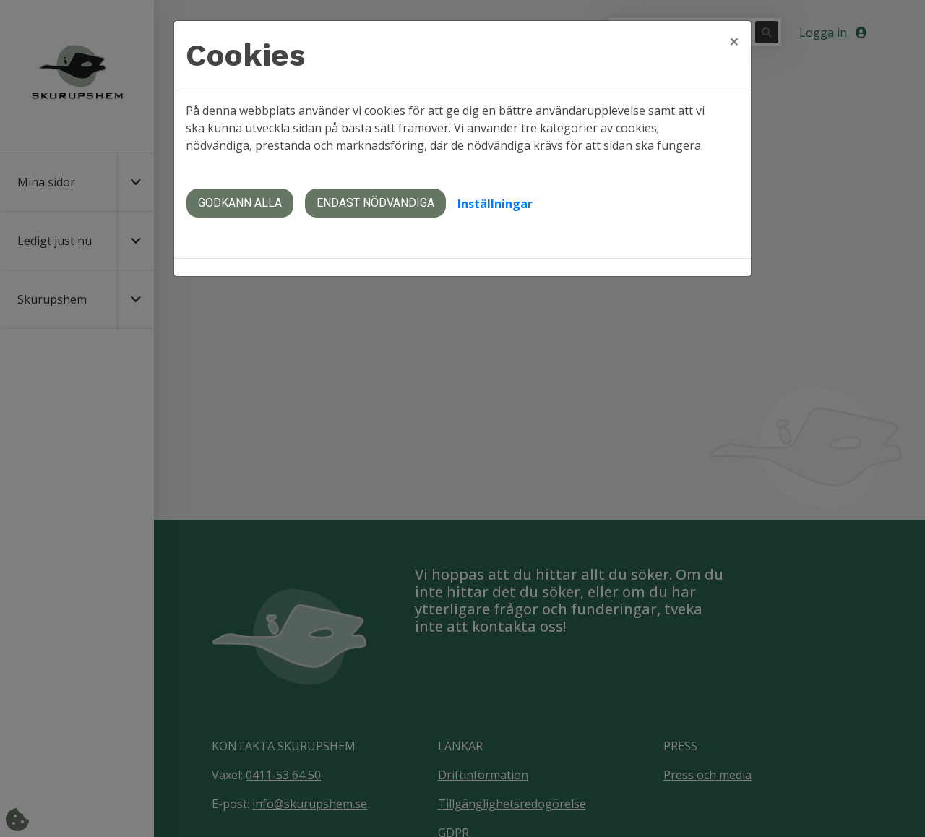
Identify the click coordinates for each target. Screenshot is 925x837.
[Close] (734, 41)
